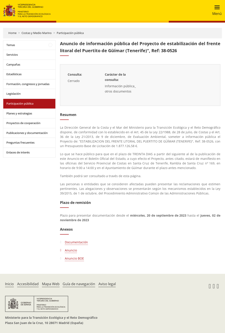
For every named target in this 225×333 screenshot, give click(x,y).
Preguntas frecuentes (20, 142)
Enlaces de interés (18, 152)
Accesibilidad (28, 283)
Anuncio (71, 250)
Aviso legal (107, 283)
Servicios (12, 55)
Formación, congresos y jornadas (27, 84)
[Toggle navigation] (215, 10)
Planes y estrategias (19, 113)
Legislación (13, 94)
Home (12, 33)
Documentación (76, 242)
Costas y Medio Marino (37, 33)
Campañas (13, 64)
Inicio (9, 283)
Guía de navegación (79, 283)
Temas (10, 45)
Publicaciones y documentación (27, 133)
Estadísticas (14, 74)
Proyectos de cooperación (23, 123)
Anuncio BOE (74, 258)
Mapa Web (51, 283)
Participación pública (70, 33)
